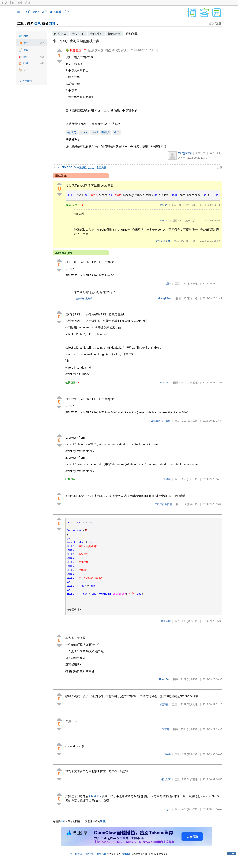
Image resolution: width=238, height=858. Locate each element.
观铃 (168, 283)
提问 (42, 42)
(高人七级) (192, 704)
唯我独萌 (166, 779)
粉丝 (36, 11)
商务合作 (101, 854)
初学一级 (201, 153)
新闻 (12, 2)
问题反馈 (27, 80)
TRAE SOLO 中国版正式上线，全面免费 (84, 167)
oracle (84, 132)
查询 (117, 132)
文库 (25, 69)
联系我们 (89, 854)
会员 (20, 2)
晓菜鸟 (165, 729)
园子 (20, 11)
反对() (89, 298)
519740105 (163, 382)
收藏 (25, 63)
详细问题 (132, 33)
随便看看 (55, 11)
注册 (52, 23)
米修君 (167, 479)
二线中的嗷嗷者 (163, 504)
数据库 (105, 132)
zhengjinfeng (185, 153)
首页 (4, 2)
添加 (42, 63)
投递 (42, 56)
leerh (168, 754)
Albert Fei (164, 679)
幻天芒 (164, 704)
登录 (37, 23)
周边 (27, 2)
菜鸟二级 (176, 205)
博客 (25, 49)
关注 (28, 11)
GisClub (162, 205)
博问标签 (114, 33)
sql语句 (71, 132)
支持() (80, 298)
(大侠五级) (192, 382)
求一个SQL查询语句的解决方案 (76, 41)
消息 (66, 11)
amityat (167, 809)
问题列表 (60, 33)
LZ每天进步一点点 (160, 420)
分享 (219, 167)
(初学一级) (190, 240)
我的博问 (96, 33)
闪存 (25, 35)
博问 (25, 42)
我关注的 (78, 33)
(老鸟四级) (192, 679)
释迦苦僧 (166, 621)
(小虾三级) (192, 479)
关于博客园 (76, 854)
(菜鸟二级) (190, 220)
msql (95, 132)
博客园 (126, 854)
